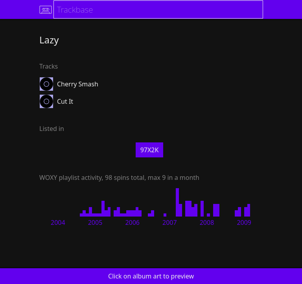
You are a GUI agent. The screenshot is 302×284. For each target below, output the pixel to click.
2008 (207, 222)
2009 (244, 222)
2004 (58, 222)
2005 (95, 222)
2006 (132, 222)
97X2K (149, 150)
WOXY (48, 177)
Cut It (65, 101)
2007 (169, 222)
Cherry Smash (77, 84)
